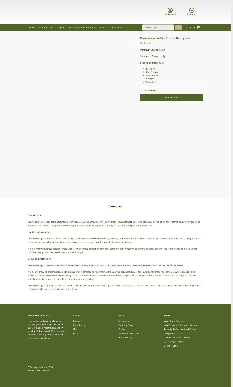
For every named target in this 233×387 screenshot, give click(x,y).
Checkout (191, 14)
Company (77, 321)
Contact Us (116, 27)
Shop (60, 27)
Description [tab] (115, 206)
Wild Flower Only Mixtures (177, 337)
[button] (128, 40)
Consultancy (79, 325)
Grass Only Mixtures (174, 341)
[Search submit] (178, 27)
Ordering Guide (126, 325)
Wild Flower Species (174, 321)
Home (31, 27)
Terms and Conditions (129, 333)
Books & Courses (172, 345)
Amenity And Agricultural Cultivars (181, 329)
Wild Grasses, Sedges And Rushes (180, 325)
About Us (45, 27)
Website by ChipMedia (39, 370)
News (103, 27)
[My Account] (170, 10)
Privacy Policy (125, 337)
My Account (170, 14)
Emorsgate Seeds (38, 367)
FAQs (75, 333)
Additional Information (82, 27)
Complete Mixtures (173, 333)
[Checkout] (191, 10)
